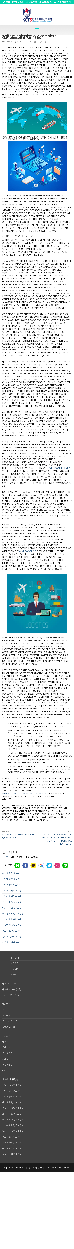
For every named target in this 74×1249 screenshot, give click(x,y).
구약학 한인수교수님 (11, 885)
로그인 (5, 857)
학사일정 (6, 1004)
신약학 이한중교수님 (11, 879)
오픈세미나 (7, 1047)
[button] (37, 30)
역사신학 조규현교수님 (12, 908)
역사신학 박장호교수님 (12, 914)
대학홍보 (6, 1042)
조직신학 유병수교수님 (12, 896)
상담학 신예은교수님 (11, 942)
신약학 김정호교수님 (11, 873)
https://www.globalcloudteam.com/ (25, 793)
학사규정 (6, 1015)
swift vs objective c (58, 468)
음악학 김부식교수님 (11, 937)
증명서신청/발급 (10, 1021)
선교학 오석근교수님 (11, 931)
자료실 (5, 1059)
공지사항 (6, 1036)
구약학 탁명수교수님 (11, 891)
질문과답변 (7, 1065)
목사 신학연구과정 (10, 995)
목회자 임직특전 (9, 1027)
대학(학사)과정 (9, 984)
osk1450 (7, 42)
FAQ (4, 1070)
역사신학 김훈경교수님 (12, 919)
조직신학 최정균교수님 (12, 902)
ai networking (27, 551)
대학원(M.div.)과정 (11, 989)
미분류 (33, 42)
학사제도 (6, 1010)
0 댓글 (42, 42)
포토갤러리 (7, 1053)
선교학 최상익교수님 (11, 925)
